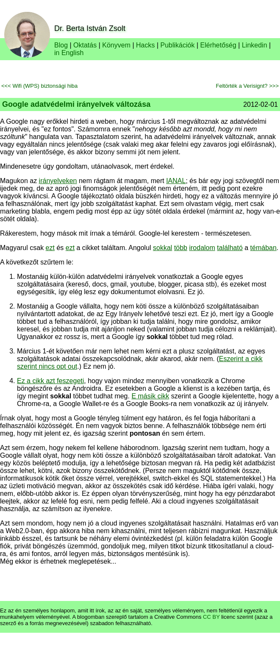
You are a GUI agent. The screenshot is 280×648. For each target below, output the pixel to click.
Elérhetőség (218, 45)
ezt (50, 247)
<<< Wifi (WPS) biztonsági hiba (39, 86)
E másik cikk (150, 396)
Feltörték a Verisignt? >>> (247, 86)
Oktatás (85, 45)
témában (263, 247)
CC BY (211, 617)
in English (68, 52)
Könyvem (116, 45)
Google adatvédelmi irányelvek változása (76, 104)
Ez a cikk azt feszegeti (50, 380)
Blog (61, 45)
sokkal (162, 247)
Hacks (145, 45)
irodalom (202, 247)
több (180, 247)
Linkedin (254, 45)
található (230, 247)
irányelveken (58, 180)
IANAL (176, 180)
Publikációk (178, 45)
